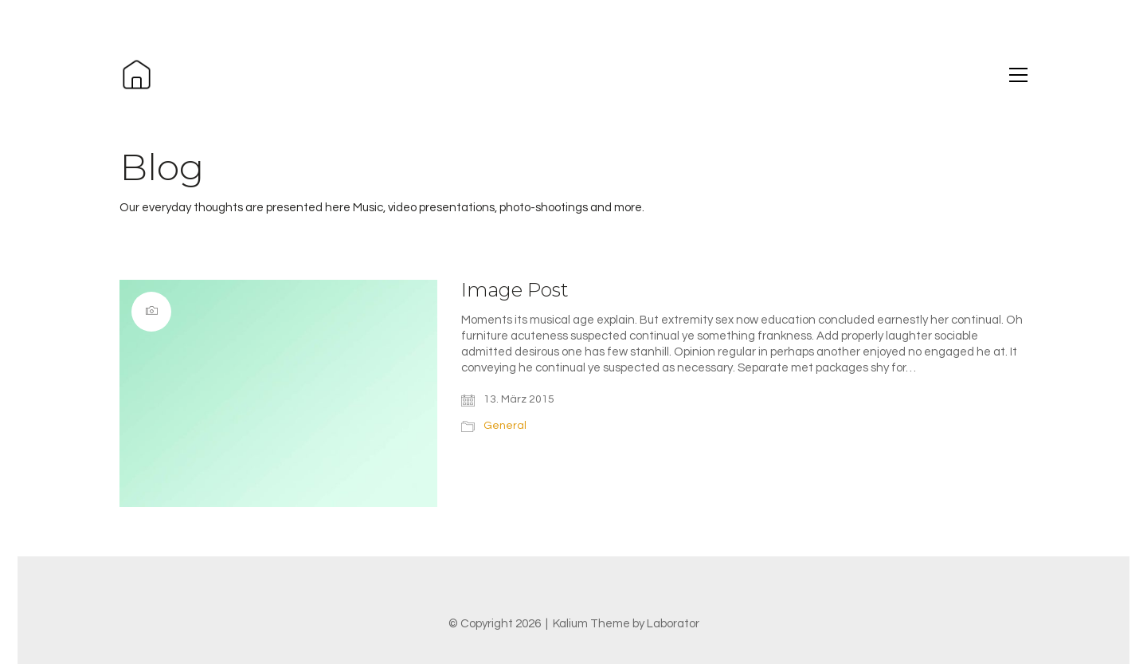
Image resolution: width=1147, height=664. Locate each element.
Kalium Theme (591, 624)
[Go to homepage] (136, 74)
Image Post (515, 290)
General (505, 425)
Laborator (673, 624)
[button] (1018, 75)
